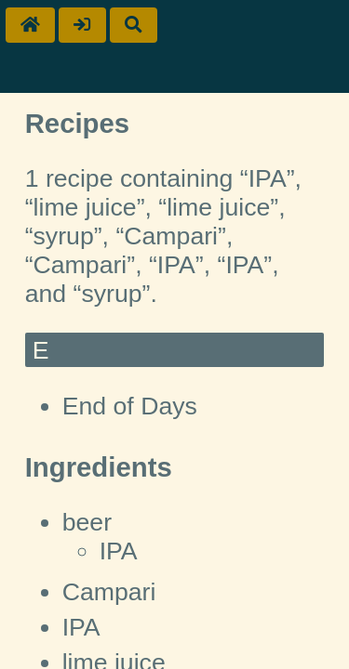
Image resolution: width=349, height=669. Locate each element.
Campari (109, 592)
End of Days (129, 406)
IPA (119, 551)
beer (87, 522)
